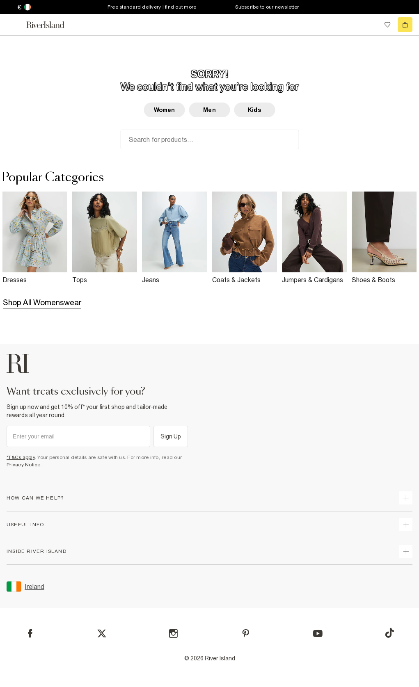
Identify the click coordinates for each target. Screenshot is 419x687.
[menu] (14, 24)
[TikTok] (389, 633)
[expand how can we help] (405, 497)
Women (164, 110)
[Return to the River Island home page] (51, 25)
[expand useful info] (405, 524)
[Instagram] (173, 633)
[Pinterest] (245, 633)
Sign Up (170, 436)
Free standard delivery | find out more (152, 7)
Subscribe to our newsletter (267, 7)
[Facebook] (30, 633)
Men (209, 110)
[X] (102, 633)
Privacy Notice (24, 465)
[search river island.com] (370, 24)
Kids (254, 110)
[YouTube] (317, 633)
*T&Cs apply (21, 457)
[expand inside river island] (405, 551)
